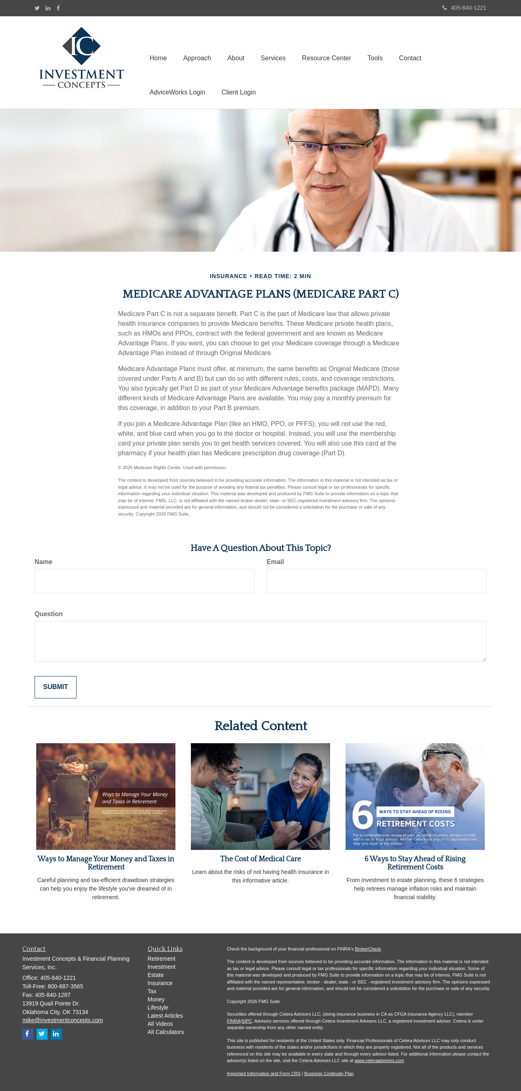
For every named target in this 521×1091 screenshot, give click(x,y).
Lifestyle (158, 1007)
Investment (161, 967)
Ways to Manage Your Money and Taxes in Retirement (105, 863)
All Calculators (166, 1032)
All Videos (160, 1024)
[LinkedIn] (48, 8)
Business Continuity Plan (329, 1073)
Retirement (161, 958)
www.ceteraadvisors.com (379, 1060)
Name (44, 561)
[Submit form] (56, 687)
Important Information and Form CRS (264, 1073)
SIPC (247, 1021)
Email (275, 561)
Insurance (160, 983)
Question (49, 613)
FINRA (234, 1021)
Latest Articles (165, 1015)
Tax (152, 991)
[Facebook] (58, 8)
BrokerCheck (368, 948)
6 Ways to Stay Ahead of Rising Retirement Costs (415, 863)
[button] (197, 45)
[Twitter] (37, 8)
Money (156, 999)
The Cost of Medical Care (260, 859)
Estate (156, 975)
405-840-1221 (464, 7)
